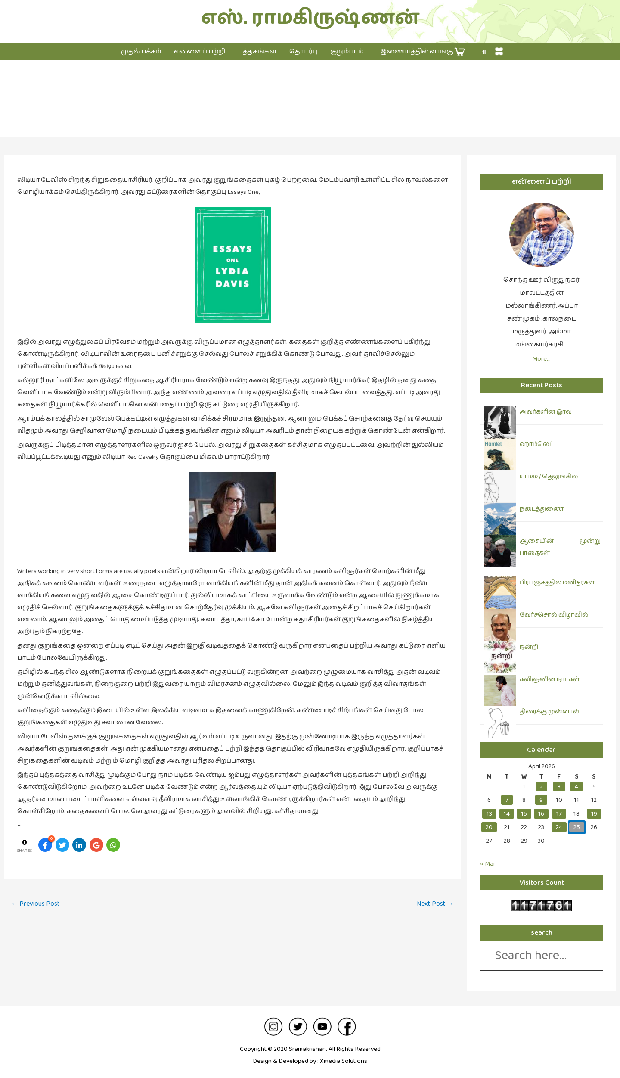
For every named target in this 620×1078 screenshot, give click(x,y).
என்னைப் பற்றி (199, 51)
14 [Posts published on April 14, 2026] (507, 814)
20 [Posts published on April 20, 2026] (489, 827)
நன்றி (529, 647)
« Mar (488, 864)
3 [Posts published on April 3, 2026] (559, 786)
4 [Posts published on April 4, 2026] (576, 786)
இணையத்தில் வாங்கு (423, 52)
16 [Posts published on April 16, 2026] (541, 814)
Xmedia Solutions (343, 1061)
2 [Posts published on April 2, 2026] (541, 786)
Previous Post (35, 903)
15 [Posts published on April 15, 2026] (524, 814)
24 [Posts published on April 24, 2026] (559, 827)
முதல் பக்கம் (141, 51)
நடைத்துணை (542, 509)
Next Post (435, 903)
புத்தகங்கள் (257, 51)
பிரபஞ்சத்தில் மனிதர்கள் (557, 582)
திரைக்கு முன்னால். (550, 712)
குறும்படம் (346, 51)
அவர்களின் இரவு (546, 412)
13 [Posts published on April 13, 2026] (489, 814)
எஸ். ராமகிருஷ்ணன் (310, 18)
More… (541, 359)
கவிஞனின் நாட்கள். (550, 679)
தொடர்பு (303, 51)
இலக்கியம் (310, 107)
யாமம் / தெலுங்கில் (549, 476)
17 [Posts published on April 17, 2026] (559, 814)
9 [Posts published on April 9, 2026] (541, 800)
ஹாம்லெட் (536, 444)
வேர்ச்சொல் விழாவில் (554, 615)
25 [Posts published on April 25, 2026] (577, 827)
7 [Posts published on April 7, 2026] (506, 800)
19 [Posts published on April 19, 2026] (594, 814)
